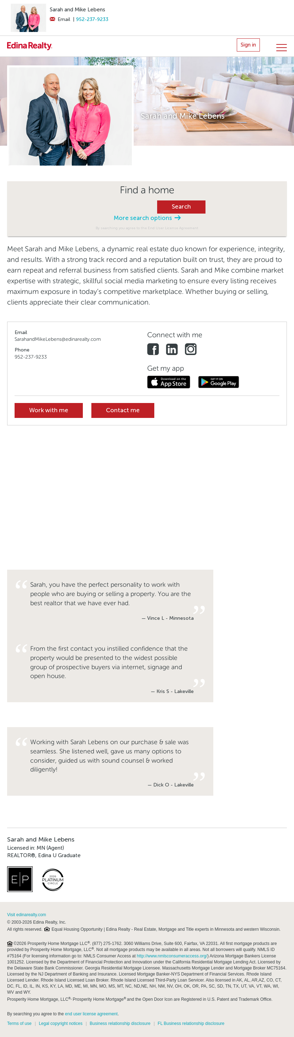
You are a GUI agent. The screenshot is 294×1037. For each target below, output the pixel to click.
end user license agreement (91, 1013)
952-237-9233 (92, 19)
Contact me (123, 410)
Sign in (248, 45)
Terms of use (19, 1023)
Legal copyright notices (60, 1023)
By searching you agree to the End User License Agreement (147, 228)
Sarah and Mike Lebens (77, 9)
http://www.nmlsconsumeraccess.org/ (172, 955)
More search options (147, 218)
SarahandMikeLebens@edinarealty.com (58, 339)
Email (60, 19)
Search (181, 206)
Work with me (48, 410)
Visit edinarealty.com (26, 914)
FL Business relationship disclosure (191, 1023)
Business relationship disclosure (120, 1023)
